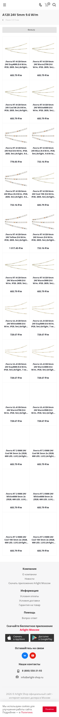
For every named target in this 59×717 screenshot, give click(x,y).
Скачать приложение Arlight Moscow (29, 583)
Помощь (29, 612)
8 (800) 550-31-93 (32, 670)
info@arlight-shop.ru (32, 677)
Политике (26, 712)
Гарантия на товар (29, 605)
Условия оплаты (29, 596)
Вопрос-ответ (29, 618)
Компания (29, 569)
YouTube (33, 655)
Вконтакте (25, 655)
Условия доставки (29, 600)
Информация (29, 590)
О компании (29, 574)
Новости (29, 578)
